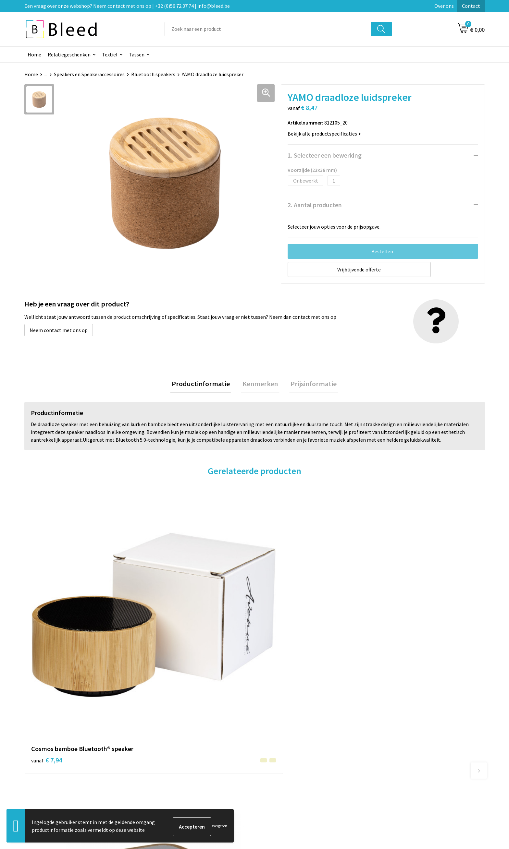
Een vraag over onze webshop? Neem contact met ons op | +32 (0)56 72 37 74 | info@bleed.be (127, 6)
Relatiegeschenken (69, 54)
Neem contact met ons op (59, 330)
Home (34, 54)
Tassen (136, 54)
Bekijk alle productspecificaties (324, 133)
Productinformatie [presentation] (204, 384)
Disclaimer (389, 758)
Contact (471, 6)
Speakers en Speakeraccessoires (89, 74)
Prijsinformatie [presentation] (311, 384)
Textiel (110, 54)
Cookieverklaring (396, 738)
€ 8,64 (161, 618)
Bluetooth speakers (153, 74)
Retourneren (277, 758)
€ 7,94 (46, 628)
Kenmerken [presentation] (260, 384)
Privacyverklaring (396, 748)
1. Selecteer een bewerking (325, 155)
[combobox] (268, 29)
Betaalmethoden (282, 748)
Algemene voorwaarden (403, 728)
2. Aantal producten (315, 205)
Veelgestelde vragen (170, 738)
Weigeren (219, 826)
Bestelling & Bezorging (289, 738)
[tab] (204, 384)
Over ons (444, 6)
